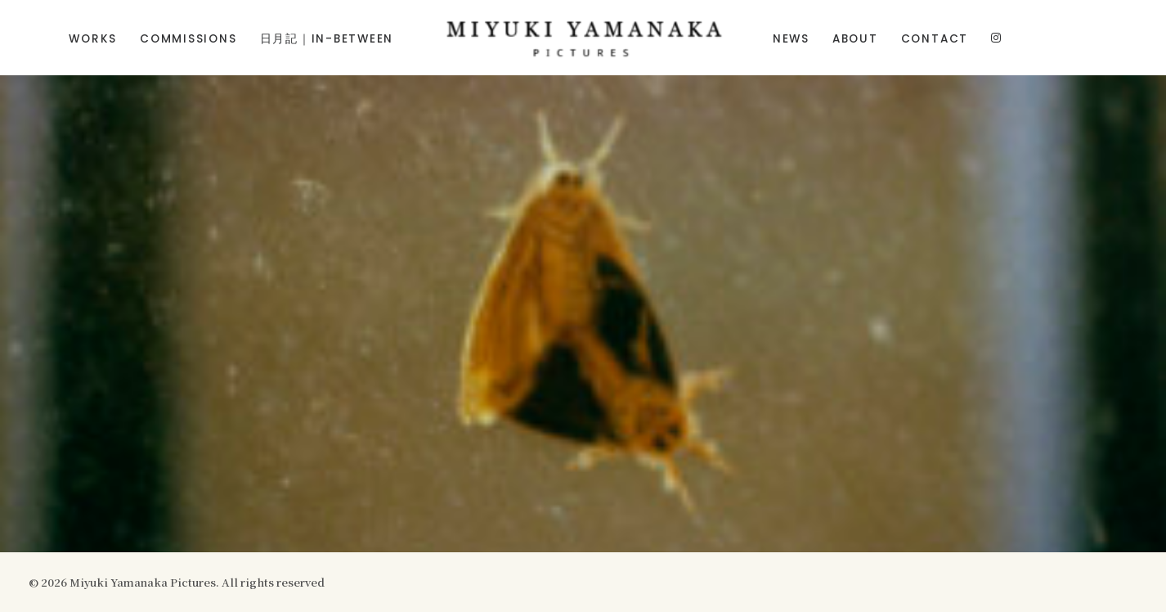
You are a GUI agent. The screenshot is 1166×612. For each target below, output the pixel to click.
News (791, 39)
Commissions (188, 39)
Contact (934, 39)
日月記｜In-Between (327, 39)
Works (93, 39)
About (855, 39)
